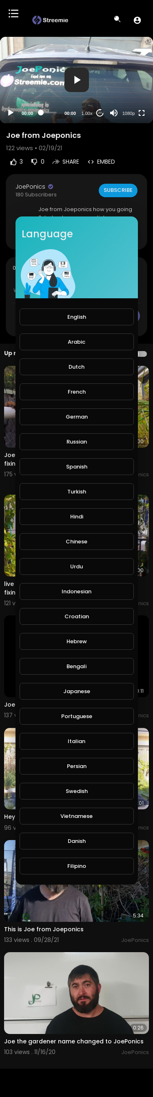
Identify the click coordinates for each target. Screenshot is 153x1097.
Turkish (76, 492)
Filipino (76, 866)
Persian (76, 766)
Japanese (76, 691)
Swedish (77, 791)
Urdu (76, 566)
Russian (77, 442)
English (76, 317)
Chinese (76, 541)
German (77, 417)
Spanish (76, 467)
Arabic (76, 342)
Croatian (76, 616)
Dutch (76, 367)
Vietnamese (76, 816)
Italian (76, 741)
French (77, 392)
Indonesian (76, 591)
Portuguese (76, 716)
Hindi (76, 516)
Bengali (76, 666)
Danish (77, 841)
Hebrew (77, 641)
